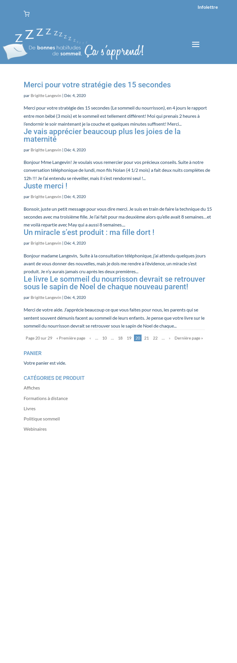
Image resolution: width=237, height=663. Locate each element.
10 (104, 337)
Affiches (32, 387)
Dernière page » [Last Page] (189, 337)
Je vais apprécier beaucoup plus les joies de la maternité (102, 135)
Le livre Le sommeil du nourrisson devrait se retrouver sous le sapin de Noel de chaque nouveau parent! (114, 283)
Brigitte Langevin (46, 95)
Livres (30, 408)
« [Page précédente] (90, 337)
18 (120, 337)
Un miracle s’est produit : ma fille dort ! (89, 232)
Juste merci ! (45, 185)
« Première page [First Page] (70, 337)
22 (155, 337)
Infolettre (208, 7)
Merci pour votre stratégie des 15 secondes (97, 84)
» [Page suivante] (169, 337)
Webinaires (35, 429)
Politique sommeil (42, 418)
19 (129, 337)
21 (146, 337)
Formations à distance (46, 398)
